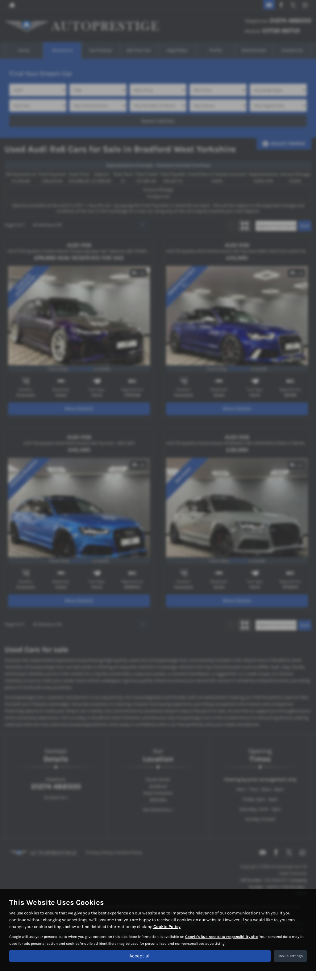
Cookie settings (290, 956)
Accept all (140, 956)
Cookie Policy (167, 927)
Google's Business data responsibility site (221, 937)
